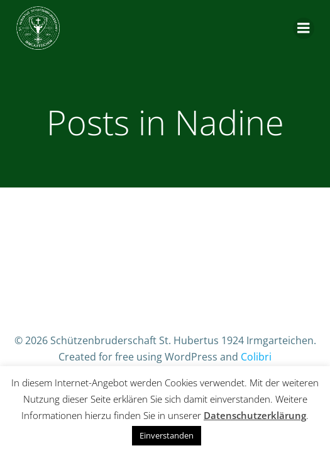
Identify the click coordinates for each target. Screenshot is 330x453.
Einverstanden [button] (167, 435)
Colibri (256, 357)
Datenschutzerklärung (255, 415)
